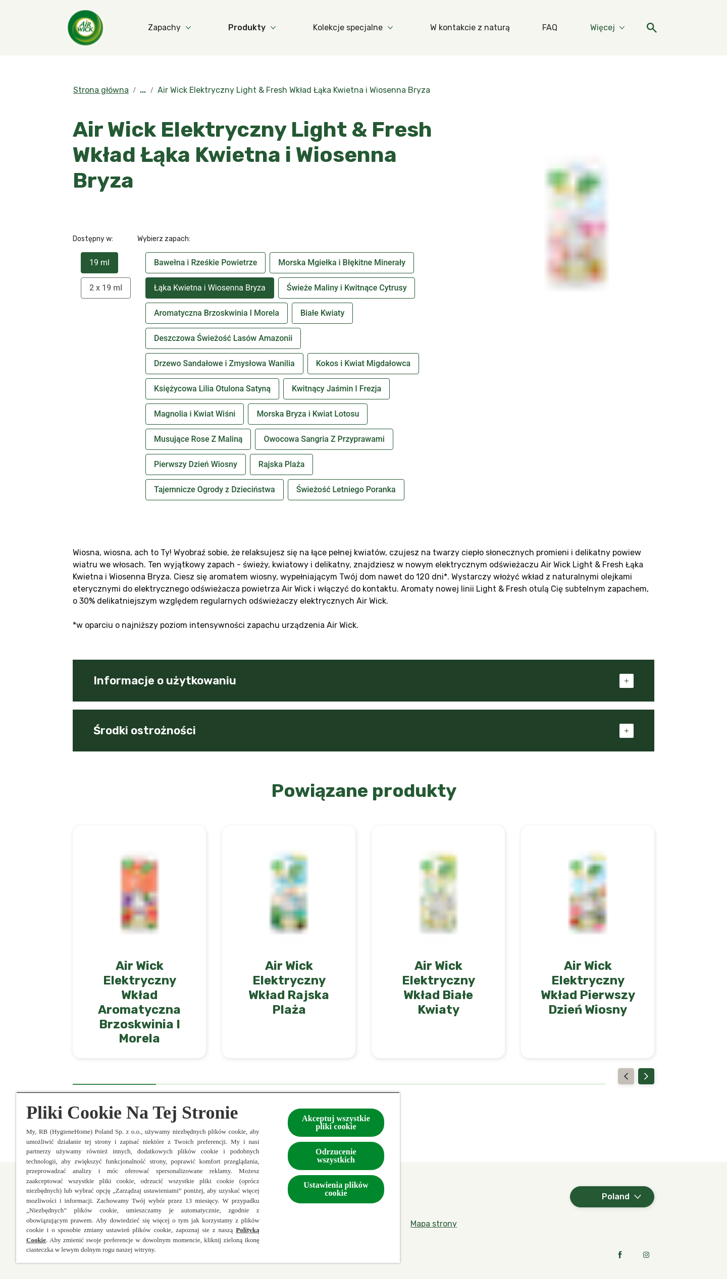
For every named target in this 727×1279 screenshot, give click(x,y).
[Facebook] (620, 1255)
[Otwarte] (644, 28)
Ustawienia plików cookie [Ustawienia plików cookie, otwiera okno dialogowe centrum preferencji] (336, 1189)
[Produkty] (286, 28)
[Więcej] (600, 27)
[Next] (646, 1076)
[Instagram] (646, 1255)
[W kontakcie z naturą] (510, 28)
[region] (208, 1177)
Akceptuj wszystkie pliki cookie (336, 1122)
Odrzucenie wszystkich (336, 1155)
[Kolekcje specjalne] (388, 28)
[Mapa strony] (433, 1224)
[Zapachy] (204, 28)
